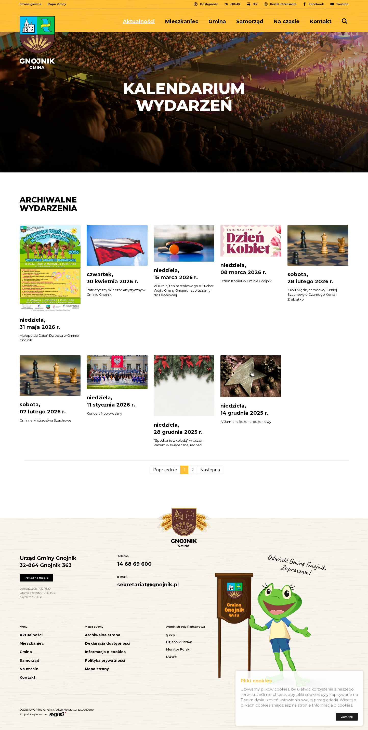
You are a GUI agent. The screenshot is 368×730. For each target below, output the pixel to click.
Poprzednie (165, 469)
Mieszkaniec (181, 21)
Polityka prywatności (105, 661)
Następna (210, 469)
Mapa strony (57, 4)
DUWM (172, 656)
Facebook (316, 4)
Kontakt (321, 21)
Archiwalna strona (102, 635)
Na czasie (286, 21)
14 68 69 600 (134, 564)
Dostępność (209, 4)
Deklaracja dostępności (107, 643)
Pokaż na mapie (36, 577)
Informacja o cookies (105, 652)
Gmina (217, 21)
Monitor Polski (178, 649)
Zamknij (347, 718)
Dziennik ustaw (179, 642)
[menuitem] (141, 21)
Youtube (342, 4)
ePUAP (235, 4)
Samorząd (249, 21)
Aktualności (139, 21)
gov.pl (171, 634)
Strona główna (30, 4)
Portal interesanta (283, 4)
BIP (255, 4)
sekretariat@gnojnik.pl (148, 585)
